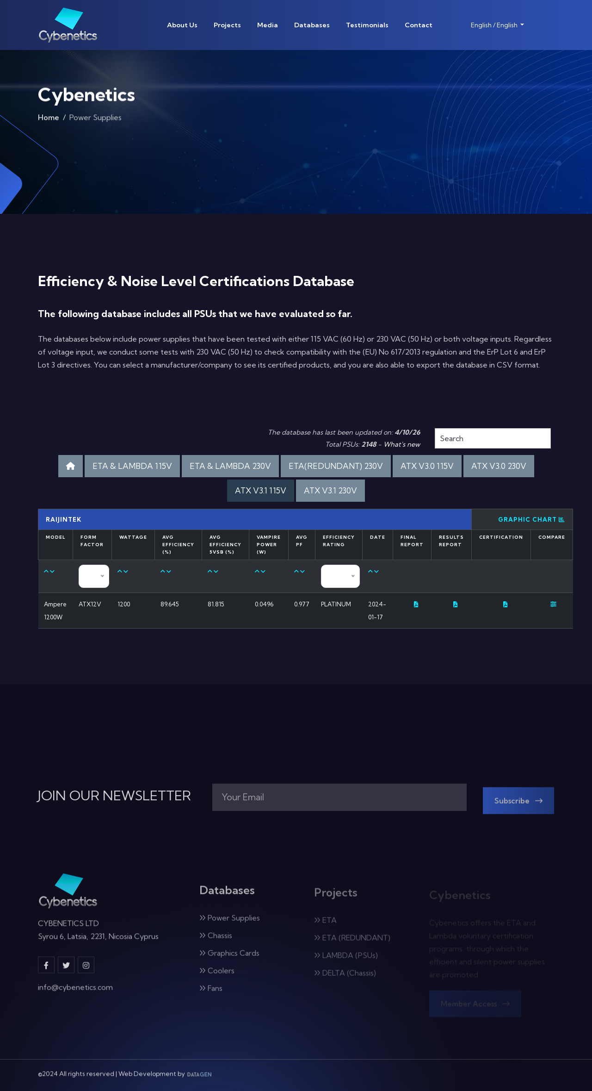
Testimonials (367, 25)
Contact (418, 25)
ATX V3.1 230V (330, 490)
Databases (312, 25)
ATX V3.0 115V (427, 466)
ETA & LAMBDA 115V (132, 466)
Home (48, 121)
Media (267, 25)
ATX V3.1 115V (260, 490)
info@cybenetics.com (75, 993)
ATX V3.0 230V (498, 466)
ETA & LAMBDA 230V (230, 466)
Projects (227, 25)
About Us (182, 25)
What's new (401, 444)
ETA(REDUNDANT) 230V (336, 466)
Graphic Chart (531, 519)
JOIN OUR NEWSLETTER (114, 795)
